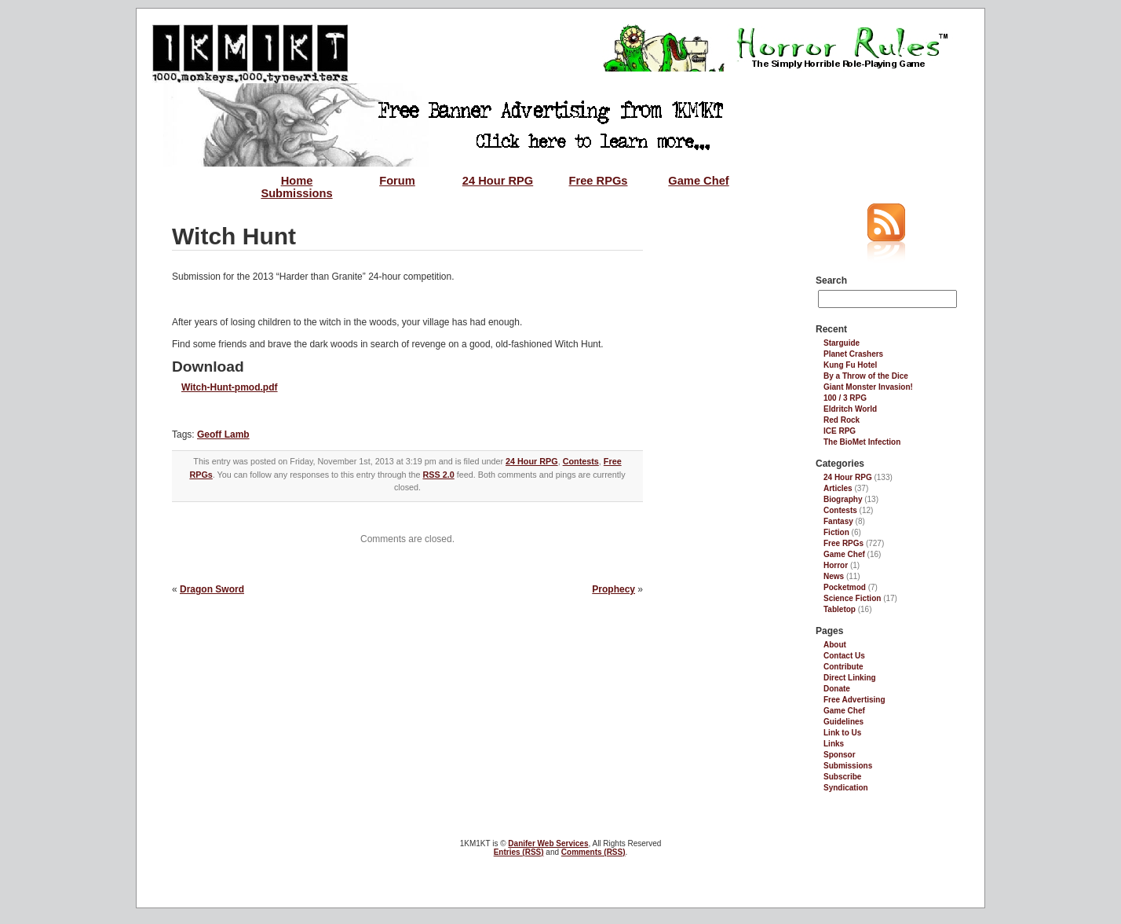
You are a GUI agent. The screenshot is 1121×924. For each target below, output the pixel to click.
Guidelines (843, 721)
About (834, 644)
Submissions (296, 193)
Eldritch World (850, 409)
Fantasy (838, 521)
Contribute (843, 666)
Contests (581, 461)
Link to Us (842, 732)
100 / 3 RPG (845, 398)
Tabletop (839, 609)
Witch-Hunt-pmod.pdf (229, 387)
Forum (397, 180)
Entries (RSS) (519, 852)
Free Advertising (854, 699)
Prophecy (613, 589)
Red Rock (841, 420)
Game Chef (698, 180)
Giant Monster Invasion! (868, 387)
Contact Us (844, 655)
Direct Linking (849, 677)
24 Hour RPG (497, 180)
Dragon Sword (212, 589)
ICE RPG (839, 431)
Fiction (836, 532)
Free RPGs (598, 180)
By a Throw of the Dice (865, 376)
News (833, 576)
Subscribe (842, 776)
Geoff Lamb (223, 434)
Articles (838, 488)
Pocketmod (844, 587)
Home (297, 180)
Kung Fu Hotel (850, 365)
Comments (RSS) (593, 852)
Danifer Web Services (548, 843)
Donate (836, 688)
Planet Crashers (853, 354)
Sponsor (839, 754)
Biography (842, 499)
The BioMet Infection (861, 442)
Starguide (841, 343)
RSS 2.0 (439, 474)
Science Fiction (852, 598)
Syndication (845, 787)
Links (833, 743)
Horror (835, 565)
